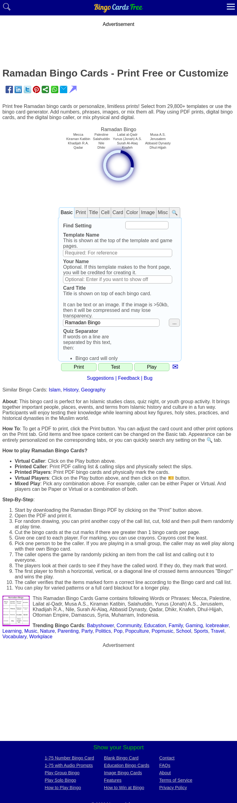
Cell (105, 212)
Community (129, 625)
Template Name (81, 235)
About (165, 772)
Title (93, 212)
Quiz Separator (80, 331)
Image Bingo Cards (123, 772)
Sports (201, 631)
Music (30, 631)
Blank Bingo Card (121, 757)
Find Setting (77, 225)
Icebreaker (217, 625)
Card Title (74, 288)
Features (113, 780)
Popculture (137, 631)
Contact (167, 757)
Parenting (68, 631)
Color (132, 212)
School (183, 631)
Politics (103, 631)
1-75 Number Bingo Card (69, 757)
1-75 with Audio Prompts (69, 765)
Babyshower (100, 625)
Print (81, 212)
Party (87, 631)
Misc (163, 212)
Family (175, 625)
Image (148, 212)
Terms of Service (175, 780)
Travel (217, 631)
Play (151, 367)
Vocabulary (14, 636)
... (175, 322)
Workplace (40, 636)
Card (118, 212)
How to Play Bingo (63, 787)
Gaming (194, 625)
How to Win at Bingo (124, 787)
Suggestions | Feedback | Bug (119, 378)
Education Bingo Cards (126, 765)
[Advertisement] (118, 41)
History (70, 389)
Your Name (76, 261)
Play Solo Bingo (60, 780)
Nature (47, 631)
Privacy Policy (173, 787)
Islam (54, 389)
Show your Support (118, 747)
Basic (66, 212)
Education (155, 625)
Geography (93, 389)
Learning (12, 631)
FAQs (164, 765)
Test (115, 367)
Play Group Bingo (62, 772)
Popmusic (162, 631)
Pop (118, 631)
